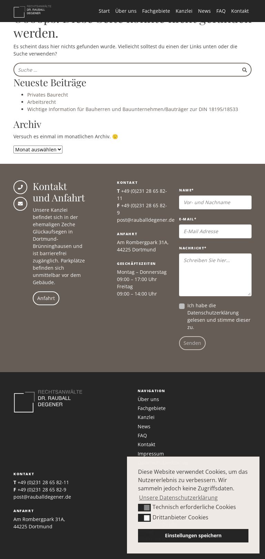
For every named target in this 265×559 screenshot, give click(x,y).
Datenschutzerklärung (213, 312)
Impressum (151, 453)
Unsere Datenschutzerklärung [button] (178, 497)
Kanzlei (184, 11)
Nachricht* (193, 248)
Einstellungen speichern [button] (193, 535)
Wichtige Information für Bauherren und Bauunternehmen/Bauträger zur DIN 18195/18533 (132, 109)
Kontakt (240, 11)
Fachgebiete (156, 11)
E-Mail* (187, 219)
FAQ (221, 11)
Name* (186, 190)
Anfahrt (46, 298)
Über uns (126, 11)
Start (104, 11)
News (204, 11)
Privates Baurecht (47, 94)
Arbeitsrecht (41, 102)
